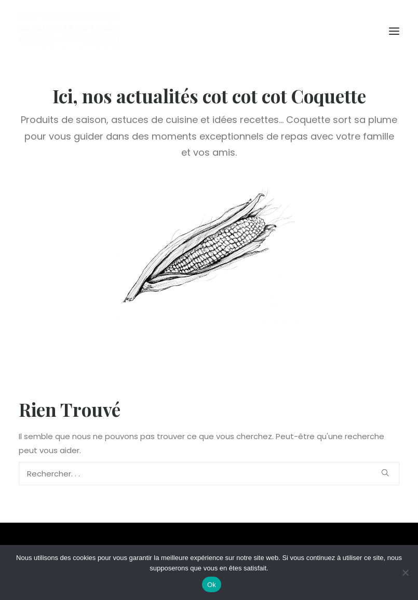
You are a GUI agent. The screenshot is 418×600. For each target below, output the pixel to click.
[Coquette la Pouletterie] (69, 31)
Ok (211, 585)
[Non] (405, 572)
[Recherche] (209, 473)
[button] (394, 31)
